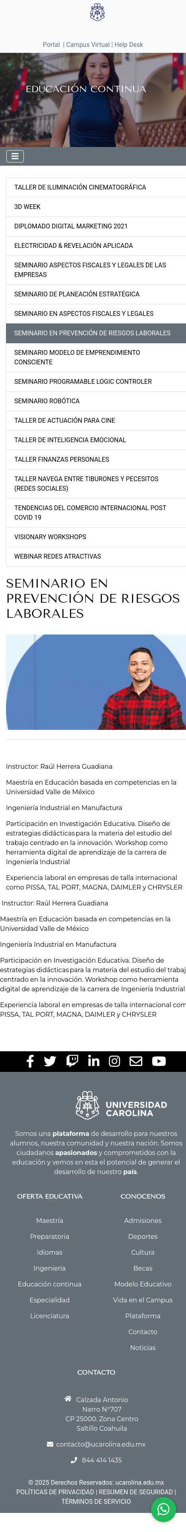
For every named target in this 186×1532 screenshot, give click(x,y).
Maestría (50, 1220)
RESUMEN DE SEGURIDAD (136, 1492)
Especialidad (49, 1300)
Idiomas (49, 1252)
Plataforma (143, 1316)
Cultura (142, 1252)
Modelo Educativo (142, 1284)
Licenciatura (49, 1316)
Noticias (142, 1348)
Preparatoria (50, 1236)
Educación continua (49, 1284)
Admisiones (143, 1220)
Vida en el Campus (143, 1300)
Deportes (142, 1236)
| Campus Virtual (86, 44)
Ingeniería (49, 1268)
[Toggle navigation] (15, 156)
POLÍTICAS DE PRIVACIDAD (55, 1492)
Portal (51, 44)
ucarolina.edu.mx (139, 1482)
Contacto (142, 1332)
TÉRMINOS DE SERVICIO (96, 1501)
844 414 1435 (102, 1460)
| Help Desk (126, 44)
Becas (143, 1268)
